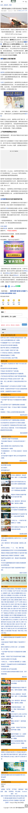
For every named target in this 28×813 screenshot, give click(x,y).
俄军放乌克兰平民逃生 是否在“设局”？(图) (12, 379)
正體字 (7, 803)
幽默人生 (3, 631)
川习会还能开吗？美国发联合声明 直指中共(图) (13, 426)
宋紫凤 (3, 753)
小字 (26, 10)
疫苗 (2, 596)
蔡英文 (12, 614)
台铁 (9, 594)
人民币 (4, 611)
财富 (25, 611)
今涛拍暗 (7, 753)
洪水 (5, 596)
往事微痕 (9, 596)
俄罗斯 (2, 72)
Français (12, 803)
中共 (9, 605)
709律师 (6, 618)
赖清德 (16, 600)
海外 (25, 625)
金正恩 (8, 600)
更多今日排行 (23, 573)
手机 (13, 631)
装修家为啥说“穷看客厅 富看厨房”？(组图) (12, 556)
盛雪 (20, 755)
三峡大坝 (13, 594)
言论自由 (8, 622)
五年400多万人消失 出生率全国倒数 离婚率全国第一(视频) (19, 717)
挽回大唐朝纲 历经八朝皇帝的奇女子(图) (12, 447)
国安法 (22, 594)
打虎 (4, 607)
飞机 (7, 208)
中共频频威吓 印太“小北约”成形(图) (10, 343)
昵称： (3, 312)
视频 (3, 680)
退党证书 (15, 799)
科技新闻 (17, 775)
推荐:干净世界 (5, 796)
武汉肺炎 (11, 589)
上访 (9, 618)
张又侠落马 (4, 468)
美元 (20, 609)
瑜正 (13, 757)
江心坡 (20, 620)
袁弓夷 (21, 596)
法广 (18, 607)
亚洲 (10, 775)
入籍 (16, 625)
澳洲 (6, 627)
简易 (11, 753)
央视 (17, 622)
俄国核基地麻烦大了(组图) (7, 356)
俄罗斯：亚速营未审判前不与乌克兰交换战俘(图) (13, 389)
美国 (8, 602)
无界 (23, 799)
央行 (12, 609)
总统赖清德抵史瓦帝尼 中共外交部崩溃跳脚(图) (14, 551)
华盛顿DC (16, 801)
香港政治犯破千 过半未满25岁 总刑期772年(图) (13, 387)
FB (26, 607)
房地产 (17, 611)
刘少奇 (12, 629)
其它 (24, 775)
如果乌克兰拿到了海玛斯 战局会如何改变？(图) (13, 338)
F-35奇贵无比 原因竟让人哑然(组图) (10, 353)
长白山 (11, 620)
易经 (25, 629)
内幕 (6, 605)
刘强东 (19, 614)
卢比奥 (23, 589)
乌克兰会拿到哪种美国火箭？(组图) (10, 341)
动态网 (20, 799)
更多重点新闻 (23, 534)
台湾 (9, 614)
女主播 (14, 622)
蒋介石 (22, 627)
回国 (13, 625)
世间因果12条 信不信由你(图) (9, 670)
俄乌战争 (3, 778)
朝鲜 (2, 609)
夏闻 (5, 755)
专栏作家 (5, 751)
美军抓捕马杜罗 (5, 471)
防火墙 (24, 616)
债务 (14, 609)
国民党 (12, 598)
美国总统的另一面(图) (7, 449)
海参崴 (6, 614)
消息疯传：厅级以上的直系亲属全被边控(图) (12, 413)
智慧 (7, 631)
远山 (2, 755)
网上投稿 (17, 792)
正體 (23, 1)
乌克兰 (2, 82)
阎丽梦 (4, 600)
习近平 (14, 591)
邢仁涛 (10, 757)
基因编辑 (19, 616)
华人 (20, 622)
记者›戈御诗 (3, 226)
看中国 (5, 228)
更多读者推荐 (24, 433)
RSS (16, 794)
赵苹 (23, 755)
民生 (21, 625)
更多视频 (24, 748)
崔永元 (25, 602)
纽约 (12, 801)
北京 (16, 614)
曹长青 (23, 757)
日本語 (22, 803)
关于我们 (14, 790)
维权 (2, 618)
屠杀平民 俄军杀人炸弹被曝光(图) (9, 348)
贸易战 (10, 591)
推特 (12, 794)
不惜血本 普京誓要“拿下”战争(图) (9, 372)
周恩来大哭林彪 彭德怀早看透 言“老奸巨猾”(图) (14, 553)
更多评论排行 (24, 415)
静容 (2, 757)
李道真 (19, 753)
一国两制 (14, 607)
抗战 (15, 627)
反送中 (12, 605)
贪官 (16, 605)
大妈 (22, 614)
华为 (21, 605)
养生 (5, 633)
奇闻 (19, 631)
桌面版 (3, 790)
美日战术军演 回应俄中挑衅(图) (9, 346)
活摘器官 (5, 594)
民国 (9, 627)
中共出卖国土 (15, 596)
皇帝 (18, 629)
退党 (15, 598)
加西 (23, 801)
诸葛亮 (22, 629)
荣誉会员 (8, 273)
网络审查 (17, 618)
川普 (16, 589)
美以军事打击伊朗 (6, 466)
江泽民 (21, 602)
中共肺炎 (3, 589)
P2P (13, 616)
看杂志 (22, 796)
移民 (22, 622)
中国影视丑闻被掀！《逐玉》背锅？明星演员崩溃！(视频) (18, 710)
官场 (6, 607)
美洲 (2, 775)
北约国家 (3, 199)
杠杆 (17, 609)
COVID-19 (5, 591)
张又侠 (18, 591)
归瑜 (22, 753)
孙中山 (18, 627)
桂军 (12, 627)
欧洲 (5, 775)
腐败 (24, 605)
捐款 (6, 792)
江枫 (16, 757)
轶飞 (25, 753)
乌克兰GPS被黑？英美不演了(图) (9, 351)
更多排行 (24, 677)
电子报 (8, 790)
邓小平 (6, 629)
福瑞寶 (11, 799)
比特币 (23, 609)
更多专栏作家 (23, 762)
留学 (2, 625)
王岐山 (12, 600)
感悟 (10, 631)
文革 (2, 633)
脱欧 (9, 609)
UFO (23, 598)
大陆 (10, 616)
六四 (21, 591)
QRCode (13, 286)
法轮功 (13, 618)
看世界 (6, 5)
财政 (23, 611)
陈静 (10, 755)
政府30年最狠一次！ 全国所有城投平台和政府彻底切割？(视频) (18, 737)
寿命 (25, 631)
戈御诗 (3, 780)
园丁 (17, 755)
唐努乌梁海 (6, 620)
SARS (23, 620)
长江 (25, 594)
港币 (13, 611)
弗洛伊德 (19, 598)
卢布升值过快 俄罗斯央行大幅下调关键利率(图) (13, 377)
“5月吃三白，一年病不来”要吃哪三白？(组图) (13, 662)
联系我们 (11, 792)
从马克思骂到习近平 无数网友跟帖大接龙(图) (12, 405)
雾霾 (15, 616)
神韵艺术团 (12, 796)
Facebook (24, 792)
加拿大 (6, 609)
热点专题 (5, 464)
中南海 (3, 605)
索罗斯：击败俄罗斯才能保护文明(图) (10, 392)
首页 (1, 5)
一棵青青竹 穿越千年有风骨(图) (9, 439)
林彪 (9, 629)
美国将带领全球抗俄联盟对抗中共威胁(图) (11, 374)
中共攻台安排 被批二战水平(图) (9, 358)
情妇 (18, 605)
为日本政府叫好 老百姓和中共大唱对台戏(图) (12, 398)
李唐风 (14, 755)
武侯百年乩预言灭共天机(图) (9, 660)
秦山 (25, 755)
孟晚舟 (20, 600)
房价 (25, 614)
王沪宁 (17, 602)
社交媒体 (22, 607)
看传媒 (7, 799)
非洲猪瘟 (6, 616)
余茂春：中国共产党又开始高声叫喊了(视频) (13, 657)
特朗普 (19, 589)
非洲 (13, 775)
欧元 (8, 611)
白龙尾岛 (15, 620)
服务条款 (20, 790)
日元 (10, 611)
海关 (5, 625)
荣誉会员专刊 (6, 437)
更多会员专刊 (23, 461)
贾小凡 (15, 753)
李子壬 (19, 757)
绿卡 (19, 625)
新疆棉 (18, 594)
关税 (24, 600)
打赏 (19, 10)
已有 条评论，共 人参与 (8, 316)
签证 (10, 625)
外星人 (22, 631)
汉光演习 (7, 598)
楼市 (20, 611)
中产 (2, 614)
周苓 (8, 755)
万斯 (5, 602)
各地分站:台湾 (7, 801)
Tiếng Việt (17, 803)
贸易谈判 (12, 602)
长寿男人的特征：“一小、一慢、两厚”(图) (12, 548)
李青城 (6, 757)
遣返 (8, 625)
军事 (10, 5)
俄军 (1, 58)
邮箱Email (3, 785)
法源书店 (17, 796)
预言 (16, 631)
